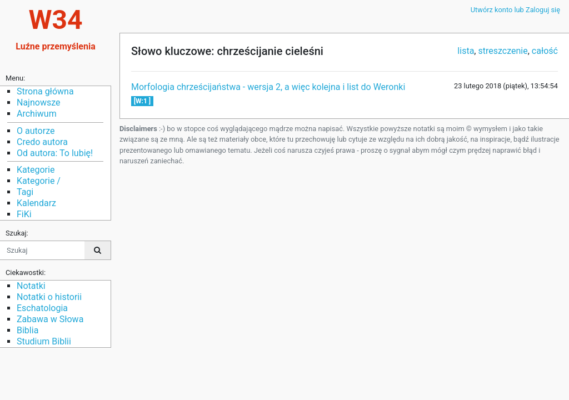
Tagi (25, 192)
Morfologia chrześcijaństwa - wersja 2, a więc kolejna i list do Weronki (268, 87)
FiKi (24, 214)
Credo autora (42, 142)
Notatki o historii (49, 297)
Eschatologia (42, 308)
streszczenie (502, 51)
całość (545, 51)
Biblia (27, 330)
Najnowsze (38, 102)
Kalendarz (36, 203)
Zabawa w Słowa (50, 319)
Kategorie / (39, 181)
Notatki (31, 286)
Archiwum (37, 113)
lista (465, 51)
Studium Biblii (44, 341)
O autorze (35, 131)
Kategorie (35, 169)
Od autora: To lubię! (55, 153)
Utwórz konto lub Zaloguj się (515, 10)
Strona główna (45, 91)
